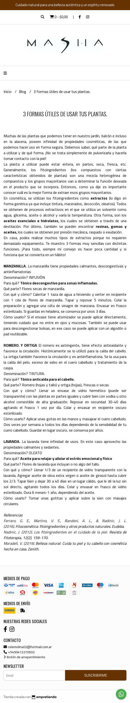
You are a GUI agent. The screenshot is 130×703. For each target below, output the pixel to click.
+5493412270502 (19, 652)
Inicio (8, 91)
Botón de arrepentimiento (24, 657)
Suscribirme (95, 675)
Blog (23, 91)
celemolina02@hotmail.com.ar (28, 647)
